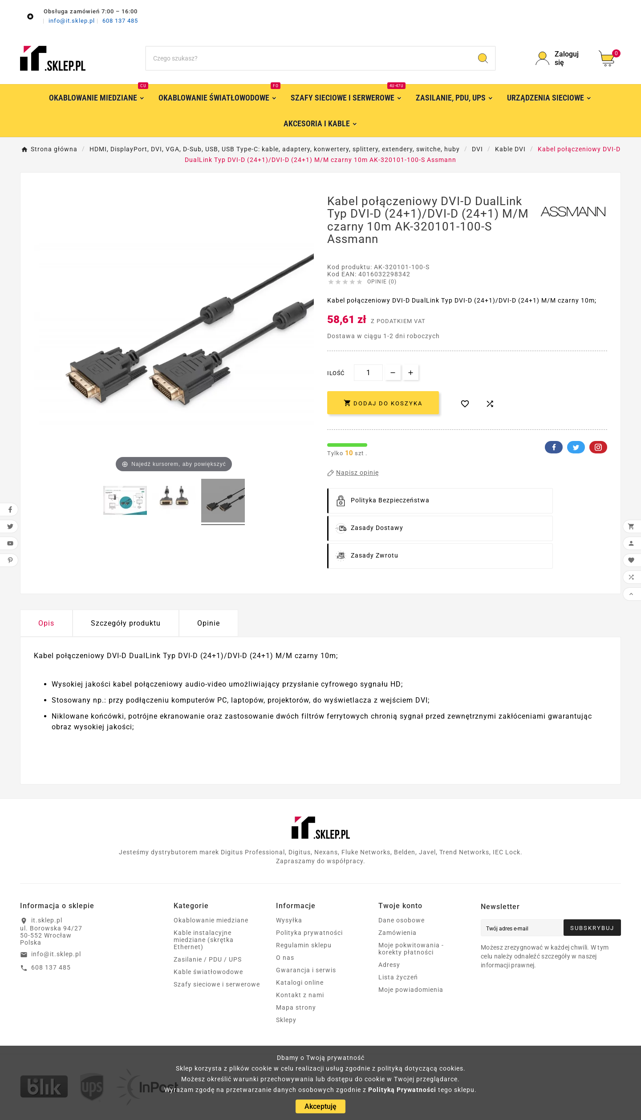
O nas (285, 957)
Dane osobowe (401, 920)
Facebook (554, 447)
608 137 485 (120, 20)
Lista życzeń (398, 977)
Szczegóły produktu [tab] (126, 623)
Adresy (389, 964)
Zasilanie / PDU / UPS (208, 959)
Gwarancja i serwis (306, 970)
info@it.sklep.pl (73, 20)
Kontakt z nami (300, 995)
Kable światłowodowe (208, 971)
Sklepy (286, 1019)
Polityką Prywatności (402, 1089)
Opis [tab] (46, 623)
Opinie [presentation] (208, 623)
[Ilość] (368, 372)
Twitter (576, 447)
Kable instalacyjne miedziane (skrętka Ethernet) (204, 939)
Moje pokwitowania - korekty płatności (411, 949)
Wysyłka (289, 920)
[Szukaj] (308, 58)
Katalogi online (300, 982)
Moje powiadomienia (410, 989)
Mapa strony (296, 1007)
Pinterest (598, 447)
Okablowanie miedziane (211, 920)
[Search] (483, 58)
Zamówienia (397, 932)
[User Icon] (562, 58)
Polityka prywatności (309, 932)
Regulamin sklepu (304, 945)
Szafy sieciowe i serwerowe (217, 984)
